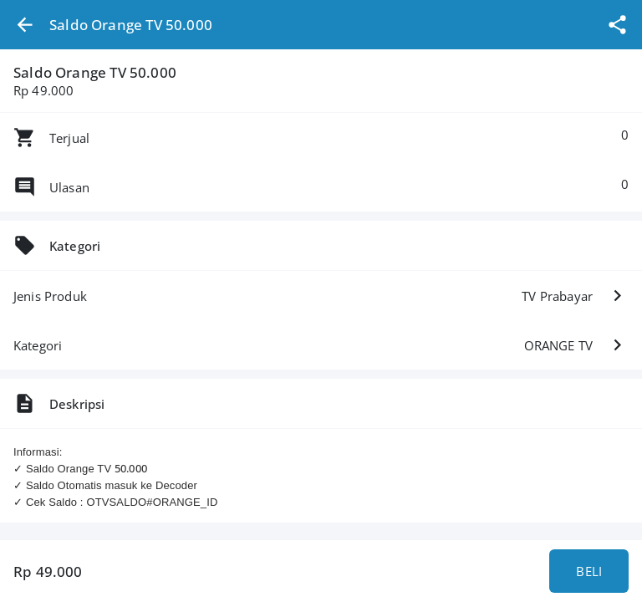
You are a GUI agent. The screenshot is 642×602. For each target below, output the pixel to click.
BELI (589, 571)
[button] (24, 24)
